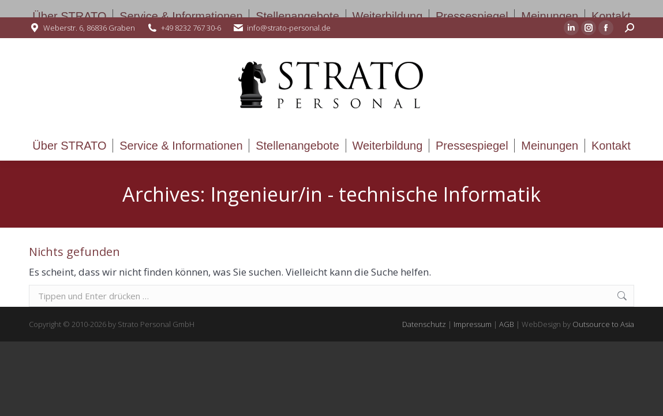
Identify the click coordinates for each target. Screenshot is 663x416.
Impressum (473, 324)
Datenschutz (424, 324)
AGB (506, 324)
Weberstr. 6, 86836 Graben (89, 28)
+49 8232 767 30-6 (191, 28)
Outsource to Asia (603, 324)
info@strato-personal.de (289, 28)
